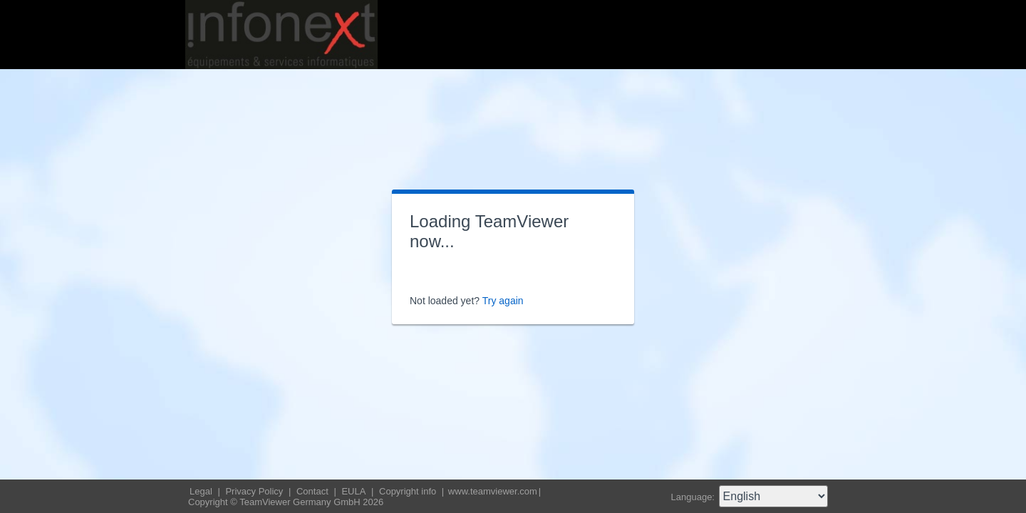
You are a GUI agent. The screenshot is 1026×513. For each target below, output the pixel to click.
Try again (503, 300)
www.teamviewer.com (492, 491)
